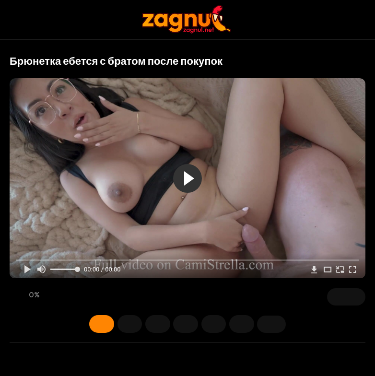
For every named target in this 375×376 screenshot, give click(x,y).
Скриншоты (120, 324)
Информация (87, 324)
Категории (221, 324)
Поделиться (254, 324)
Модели (154, 324)
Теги (187, 324)
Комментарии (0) (288, 324)
